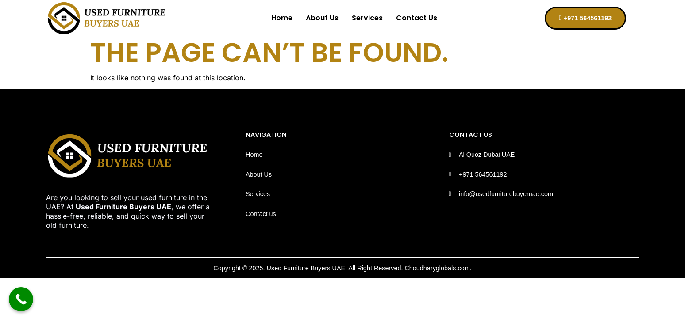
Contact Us (416, 18)
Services (367, 18)
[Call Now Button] (21, 299)
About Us (322, 18)
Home (281, 18)
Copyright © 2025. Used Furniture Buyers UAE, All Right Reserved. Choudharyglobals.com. (342, 268)
